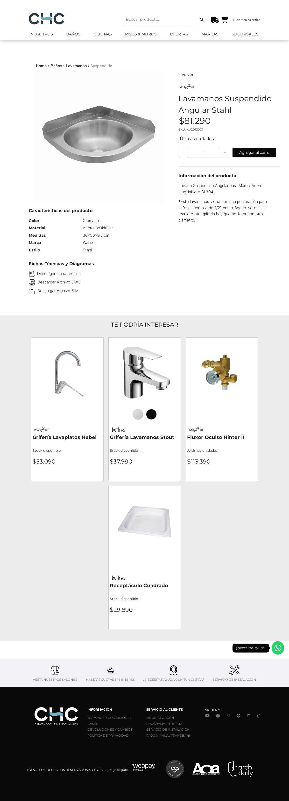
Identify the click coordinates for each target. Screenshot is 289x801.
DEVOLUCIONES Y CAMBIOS (110, 729)
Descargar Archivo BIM (57, 290)
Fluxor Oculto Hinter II (216, 437)
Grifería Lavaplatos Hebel (65, 437)
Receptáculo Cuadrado (139, 585)
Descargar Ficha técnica (59, 273)
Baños (73, 34)
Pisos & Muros (141, 34)
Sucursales (245, 34)
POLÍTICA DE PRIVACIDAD (108, 735)
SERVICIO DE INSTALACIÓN (168, 729)
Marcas (210, 34)
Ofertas (179, 34)
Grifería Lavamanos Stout (142, 437)
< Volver (185, 74)
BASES (92, 724)
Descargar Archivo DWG (59, 282)
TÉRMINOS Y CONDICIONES (109, 718)
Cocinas (103, 34)
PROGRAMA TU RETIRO (164, 724)
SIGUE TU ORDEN (160, 718)
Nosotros (41, 34)
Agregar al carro (254, 152)
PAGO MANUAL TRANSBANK (168, 735)
